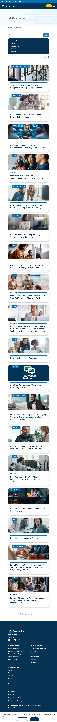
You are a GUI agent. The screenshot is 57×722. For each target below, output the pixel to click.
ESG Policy (11, 694)
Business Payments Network (16, 651)
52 (38, 615)
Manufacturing (33, 659)
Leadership (11, 673)
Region (13, 51)
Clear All (46, 57)
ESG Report (11, 691)
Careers (10, 675)
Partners (10, 678)
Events (10, 684)
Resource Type (15, 46)
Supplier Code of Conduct (15, 698)
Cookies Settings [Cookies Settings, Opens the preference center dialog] (22, 719)
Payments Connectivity (14, 654)
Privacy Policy (12, 708)
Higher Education (34, 656)
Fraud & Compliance (13, 659)
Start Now (48, 6)
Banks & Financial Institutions (38, 648)
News (10, 681)
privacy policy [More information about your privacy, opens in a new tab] (32, 716)
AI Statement (11, 711)
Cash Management (13, 656)
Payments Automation (14, 648)
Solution (13, 43)
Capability (14, 49)
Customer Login (6, 1)
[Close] (54, 714)
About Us (10, 670)
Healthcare (33, 654)
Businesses (33, 651)
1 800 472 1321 (12, 637)
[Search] (26, 35)
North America (19, 1)
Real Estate (33, 662)
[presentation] (54, 6)
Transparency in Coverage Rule (16, 701)
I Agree (34, 719)
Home (10, 27)
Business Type (15, 41)
